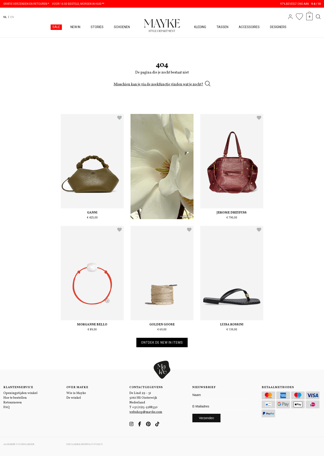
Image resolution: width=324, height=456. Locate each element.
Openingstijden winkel (20, 393)
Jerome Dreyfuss (232, 213)
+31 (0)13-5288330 (145, 407)
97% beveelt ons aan (300, 3)
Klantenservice (18, 387)
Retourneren (12, 402)
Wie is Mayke (76, 393)
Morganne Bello (92, 325)
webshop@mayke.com (145, 412)
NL (5, 17)
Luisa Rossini (231, 325)
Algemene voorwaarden (18, 444)
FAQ (6, 407)
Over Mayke (77, 387)
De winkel (73, 398)
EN (12, 17)
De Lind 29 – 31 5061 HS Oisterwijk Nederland (143, 398)
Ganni (92, 213)
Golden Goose (162, 325)
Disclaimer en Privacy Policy (84, 444)
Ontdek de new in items (162, 342)
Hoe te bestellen (15, 398)
